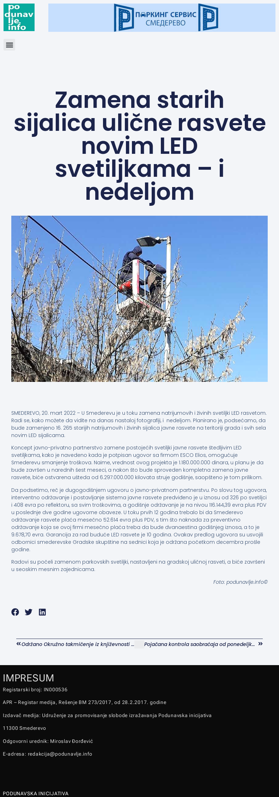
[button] (9, 45)
